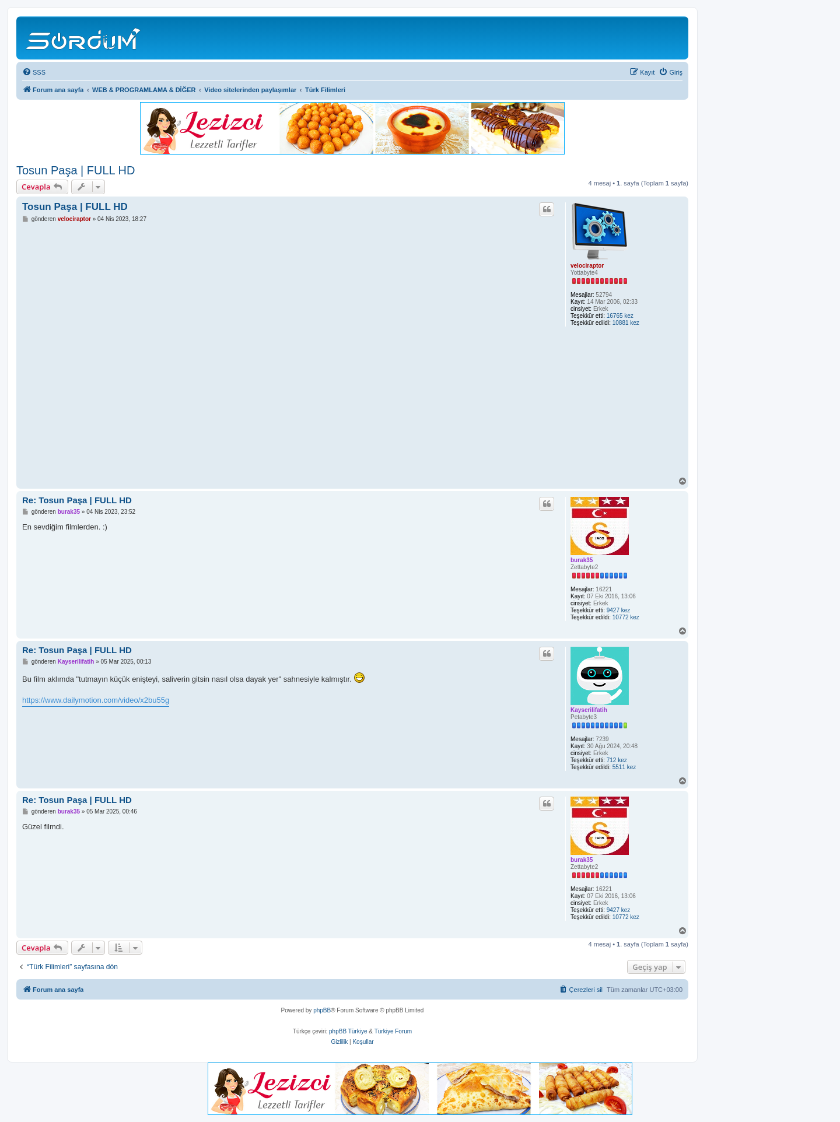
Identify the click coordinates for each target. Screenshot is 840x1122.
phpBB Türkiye (348, 1031)
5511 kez (624, 767)
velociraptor (587, 265)
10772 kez (625, 617)
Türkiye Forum (393, 1031)
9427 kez (619, 610)
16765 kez (620, 316)
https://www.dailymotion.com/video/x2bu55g (95, 700)
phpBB (322, 1010)
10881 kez (625, 323)
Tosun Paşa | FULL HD (75, 170)
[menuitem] (34, 72)
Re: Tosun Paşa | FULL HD (77, 500)
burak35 (581, 560)
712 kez (617, 760)
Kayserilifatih (588, 710)
